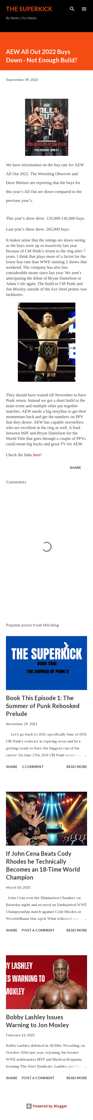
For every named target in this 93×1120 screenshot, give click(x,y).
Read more (76, 766)
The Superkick (29, 8)
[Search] (72, 9)
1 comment (33, 766)
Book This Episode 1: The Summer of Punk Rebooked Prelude (43, 705)
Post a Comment (38, 930)
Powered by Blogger (46, 1106)
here (36, 455)
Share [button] (75, 467)
